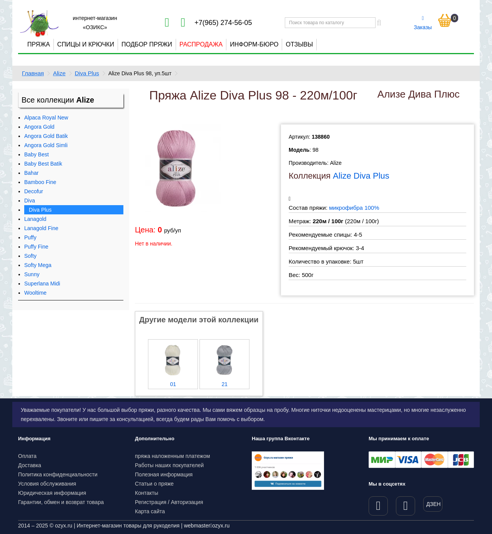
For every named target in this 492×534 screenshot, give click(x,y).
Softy (30, 256)
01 (173, 384)
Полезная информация (164, 474)
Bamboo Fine (40, 182)
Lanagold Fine (41, 228)
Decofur (33, 191)
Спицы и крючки (85, 44)
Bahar (31, 173)
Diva (29, 200)
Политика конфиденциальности (58, 474)
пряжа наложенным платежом (172, 456)
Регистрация (150, 502)
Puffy (30, 237)
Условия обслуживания (47, 484)
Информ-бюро (254, 44)
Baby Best (36, 154)
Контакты (146, 493)
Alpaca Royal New (46, 117)
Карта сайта (150, 511)
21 (224, 384)
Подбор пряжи (146, 44)
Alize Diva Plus (361, 176)
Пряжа (38, 44)
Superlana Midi (42, 283)
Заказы (423, 23)
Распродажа (201, 44)
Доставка (29, 465)
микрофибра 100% (354, 207)
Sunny (32, 274)
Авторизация (187, 502)
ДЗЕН (433, 504)
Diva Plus (87, 73)
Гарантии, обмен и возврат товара (61, 502)
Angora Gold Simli (46, 145)
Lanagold (35, 219)
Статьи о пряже (154, 484)
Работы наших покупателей (169, 465)
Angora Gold (39, 127)
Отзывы (299, 44)
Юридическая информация (52, 493)
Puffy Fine (36, 247)
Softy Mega (38, 265)
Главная (33, 73)
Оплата (27, 456)
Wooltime (35, 293)
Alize (59, 73)
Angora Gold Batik (46, 136)
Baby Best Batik (43, 164)
